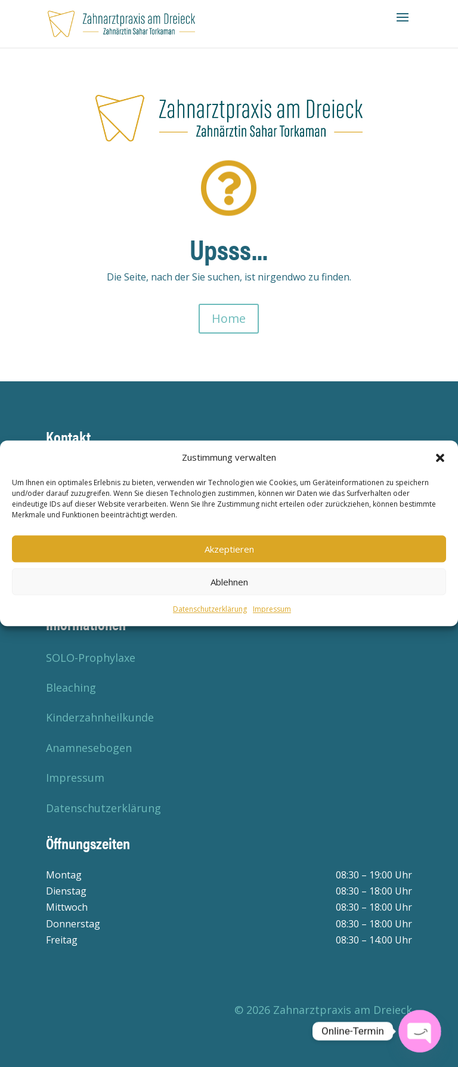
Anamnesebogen (89, 748)
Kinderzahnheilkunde (100, 717)
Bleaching (71, 687)
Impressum (272, 610)
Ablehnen (229, 582)
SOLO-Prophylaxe (90, 657)
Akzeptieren (229, 549)
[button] (440, 458)
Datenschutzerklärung (210, 610)
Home (229, 318)
